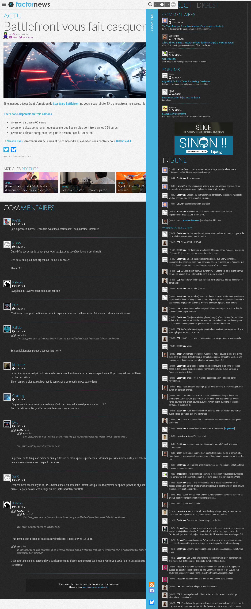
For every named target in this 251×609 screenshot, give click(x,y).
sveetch (194, 56)
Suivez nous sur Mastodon (173, 596)
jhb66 (193, 79)
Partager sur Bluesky (13, 159)
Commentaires (200, 13)
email (15, 47)
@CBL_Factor (28, 47)
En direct (198, 4)
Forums (192, 74)
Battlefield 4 (123, 151)
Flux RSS (173, 584)
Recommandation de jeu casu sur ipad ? (203, 102)
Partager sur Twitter (6, 159)
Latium (193, 18)
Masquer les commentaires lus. (161, 217)
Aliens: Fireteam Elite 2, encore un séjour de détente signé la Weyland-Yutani (212, 46)
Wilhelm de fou (191, 63)
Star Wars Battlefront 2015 (20, 166)
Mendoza (194, 111)
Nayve (193, 95)
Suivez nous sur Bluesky (173, 602)
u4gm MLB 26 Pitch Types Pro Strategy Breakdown (208, 86)
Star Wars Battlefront (66, 113)
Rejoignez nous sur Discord (173, 590)
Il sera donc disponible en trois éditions (27, 124)
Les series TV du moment (195, 118)
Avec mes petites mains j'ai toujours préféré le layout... (206, 66)
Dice (5, 166)
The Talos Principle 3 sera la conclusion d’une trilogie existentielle (209, 27)
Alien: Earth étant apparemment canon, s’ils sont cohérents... (209, 50)
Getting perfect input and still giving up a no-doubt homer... (209, 88)
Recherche (139, 4)
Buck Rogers (196, 37)
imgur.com (206, 487)
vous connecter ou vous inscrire (90, 597)
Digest (229, 4)
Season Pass (15, 151)
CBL (14, 44)
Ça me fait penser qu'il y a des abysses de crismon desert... (208, 30)
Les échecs (188, 104)
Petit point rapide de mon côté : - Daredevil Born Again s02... (209, 121)
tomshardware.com (213, 234)
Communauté (173, 287)
